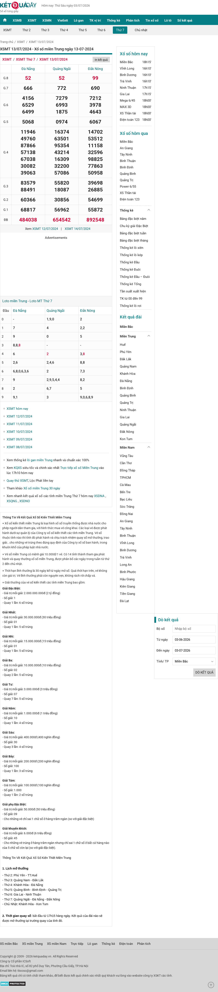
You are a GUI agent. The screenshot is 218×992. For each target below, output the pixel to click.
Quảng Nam (128, 366)
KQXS (18, 468)
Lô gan (78, 20)
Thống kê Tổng (130, 284)
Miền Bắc (126, 62)
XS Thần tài (128, 113)
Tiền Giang (127, 594)
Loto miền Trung (14, 301)
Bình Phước (128, 572)
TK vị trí (95, 20)
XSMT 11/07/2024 (19, 424)
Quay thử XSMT (17, 481)
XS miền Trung (32, 944)
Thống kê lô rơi (130, 306)
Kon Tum (126, 439)
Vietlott (62, 20)
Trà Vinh (126, 81)
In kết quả (101, 59)
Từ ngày (162, 640)
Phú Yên (125, 352)
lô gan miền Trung (39, 460)
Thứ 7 (120, 30)
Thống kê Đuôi (130, 269)
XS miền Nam (56, 944)
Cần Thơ (126, 463)
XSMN (47, 20)
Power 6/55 (128, 186)
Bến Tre (125, 492)
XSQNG (12, 501)
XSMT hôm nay (17, 409)
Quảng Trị (126, 180)
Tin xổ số (151, 20)
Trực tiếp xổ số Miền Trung (79, 468)
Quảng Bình (128, 174)
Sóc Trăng (127, 507)
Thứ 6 (101, 30)
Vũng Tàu (126, 456)
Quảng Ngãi (62, 69)
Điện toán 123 (129, 120)
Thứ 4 (64, 30)
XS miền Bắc (9, 944)
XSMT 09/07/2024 (19, 439)
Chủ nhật (141, 30)
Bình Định (126, 167)
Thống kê (113, 20)
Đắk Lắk (125, 359)
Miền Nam (127, 447)
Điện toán (126, 944)
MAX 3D (125, 107)
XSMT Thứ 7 (25, 59)
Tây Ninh (126, 154)
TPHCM (125, 478)
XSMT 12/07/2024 (45, 229)
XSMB (17, 20)
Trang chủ (6, 42)
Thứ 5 (83, 30)
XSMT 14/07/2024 (77, 229)
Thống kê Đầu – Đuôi (135, 277)
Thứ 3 (45, 30)
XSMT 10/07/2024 (19, 432)
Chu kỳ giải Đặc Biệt (134, 226)
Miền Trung (128, 336)
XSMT (32, 20)
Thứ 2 (26, 30)
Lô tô (167, 20)
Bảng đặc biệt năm (133, 219)
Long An (126, 565)
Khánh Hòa (127, 374)
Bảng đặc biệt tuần (133, 233)
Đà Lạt (124, 601)
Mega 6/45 (127, 100)
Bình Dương (128, 75)
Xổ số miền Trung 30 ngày (41, 488)
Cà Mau (125, 485)
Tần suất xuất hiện (133, 291)
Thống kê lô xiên (131, 248)
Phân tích (132, 20)
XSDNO (24, 501)
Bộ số (160, 629)
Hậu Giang (127, 579)
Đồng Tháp (127, 470)
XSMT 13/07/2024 (41, 42)
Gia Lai (125, 94)
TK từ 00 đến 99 (131, 299)
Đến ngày (162, 650)
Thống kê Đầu (129, 262)
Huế (123, 345)
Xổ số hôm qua (134, 133)
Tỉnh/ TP (162, 661)
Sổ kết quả (184, 20)
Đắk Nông (95, 69)
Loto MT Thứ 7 (41, 301)
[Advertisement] (56, 266)
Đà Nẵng (28, 69)
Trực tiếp (77, 944)
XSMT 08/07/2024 (19, 447)
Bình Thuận (128, 161)
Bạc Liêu (126, 499)
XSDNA (99, 496)
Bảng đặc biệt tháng (134, 240)
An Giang (126, 148)
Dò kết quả (204, 672)
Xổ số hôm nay (134, 53)
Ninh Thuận (128, 88)
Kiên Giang (127, 586)
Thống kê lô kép (131, 255)
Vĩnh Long (127, 68)
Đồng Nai (126, 514)
